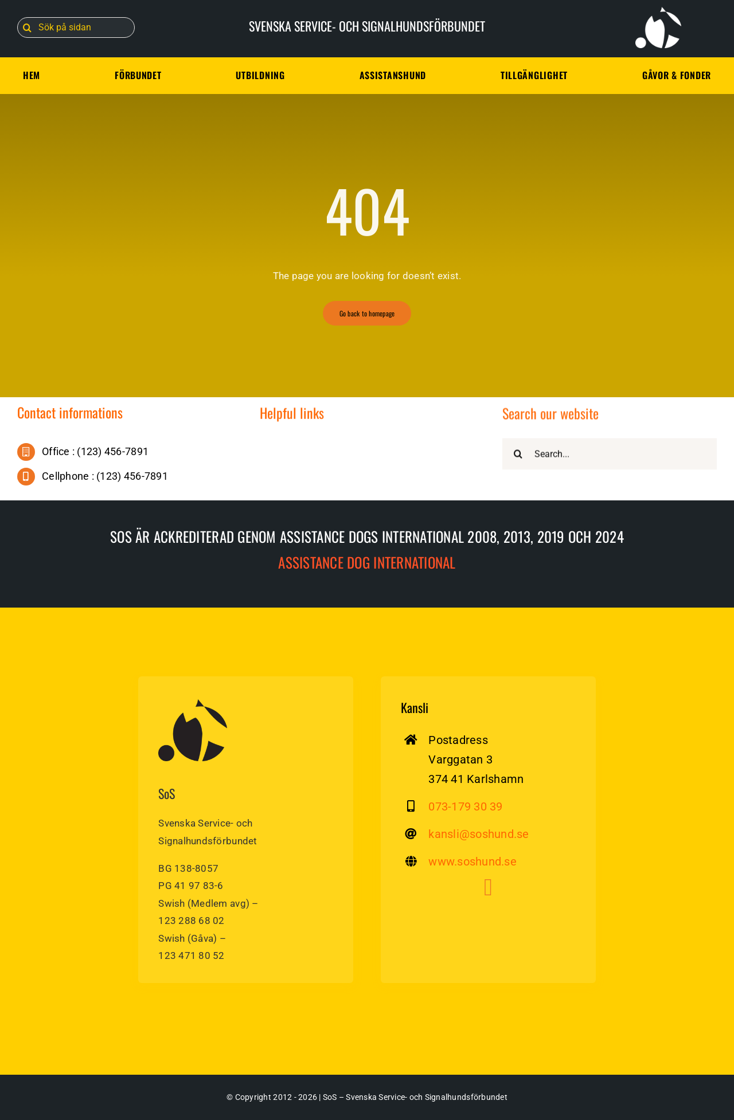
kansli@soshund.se (478, 834)
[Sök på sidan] (76, 27)
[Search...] (609, 455)
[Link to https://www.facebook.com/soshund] (488, 887)
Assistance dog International (366, 562)
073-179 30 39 (465, 806)
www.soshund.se (472, 861)
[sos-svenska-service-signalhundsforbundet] (192, 704)
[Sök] (27, 27)
